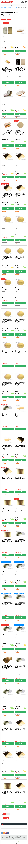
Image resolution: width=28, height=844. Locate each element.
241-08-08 (23, 1)
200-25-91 (23, 2)
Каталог (10, 842)
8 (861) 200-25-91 (6, 824)
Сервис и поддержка (6, 829)
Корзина (17, 842)
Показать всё (6, 23)
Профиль (24, 842)
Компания (4, 827)
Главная (3, 842)
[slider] (4, 54)
